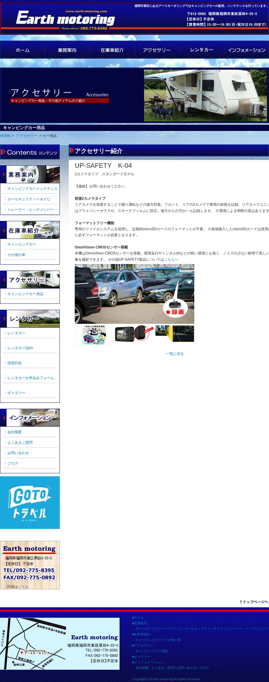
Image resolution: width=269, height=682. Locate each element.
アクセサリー (156, 50)
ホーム (139, 617)
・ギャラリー (14, 393)
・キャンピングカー (20, 244)
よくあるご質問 (162, 667)
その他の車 (172, 640)
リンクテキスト (254, 602)
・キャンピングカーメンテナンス (31, 189)
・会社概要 (13, 432)
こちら (23, 587)
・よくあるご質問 (18, 442)
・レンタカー (14, 333)
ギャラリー (30, 319)
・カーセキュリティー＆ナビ (27, 199)
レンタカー (201, 50)
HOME (22, 50)
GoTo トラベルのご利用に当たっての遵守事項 (30, 502)
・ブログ (11, 463)
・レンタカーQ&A (18, 348)
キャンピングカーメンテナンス (158, 628)
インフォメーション (246, 50)
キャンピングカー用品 (151, 651)
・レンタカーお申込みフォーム (29, 378)
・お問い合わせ (16, 453)
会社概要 (142, 667)
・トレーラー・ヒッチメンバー (29, 210)
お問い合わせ (187, 667)
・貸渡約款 (13, 363)
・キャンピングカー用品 (23, 294)
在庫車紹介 (112, 50)
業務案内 (67, 50)
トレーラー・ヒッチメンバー (247, 628)
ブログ (204, 667)
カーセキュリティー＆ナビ (204, 628)
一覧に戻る (175, 354)
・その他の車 (14, 255)
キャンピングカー (148, 640)
